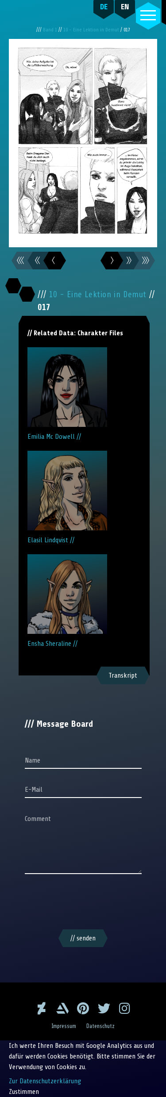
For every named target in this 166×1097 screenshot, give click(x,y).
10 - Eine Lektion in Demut (91, 30)
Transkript (122, 675)
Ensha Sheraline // (67, 601)
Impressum (63, 1026)
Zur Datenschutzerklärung (45, 1081)
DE (104, 6)
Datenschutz (100, 1026)
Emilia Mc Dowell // (67, 394)
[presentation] (83, 903)
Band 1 (50, 30)
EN (125, 6)
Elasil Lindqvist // (67, 497)
